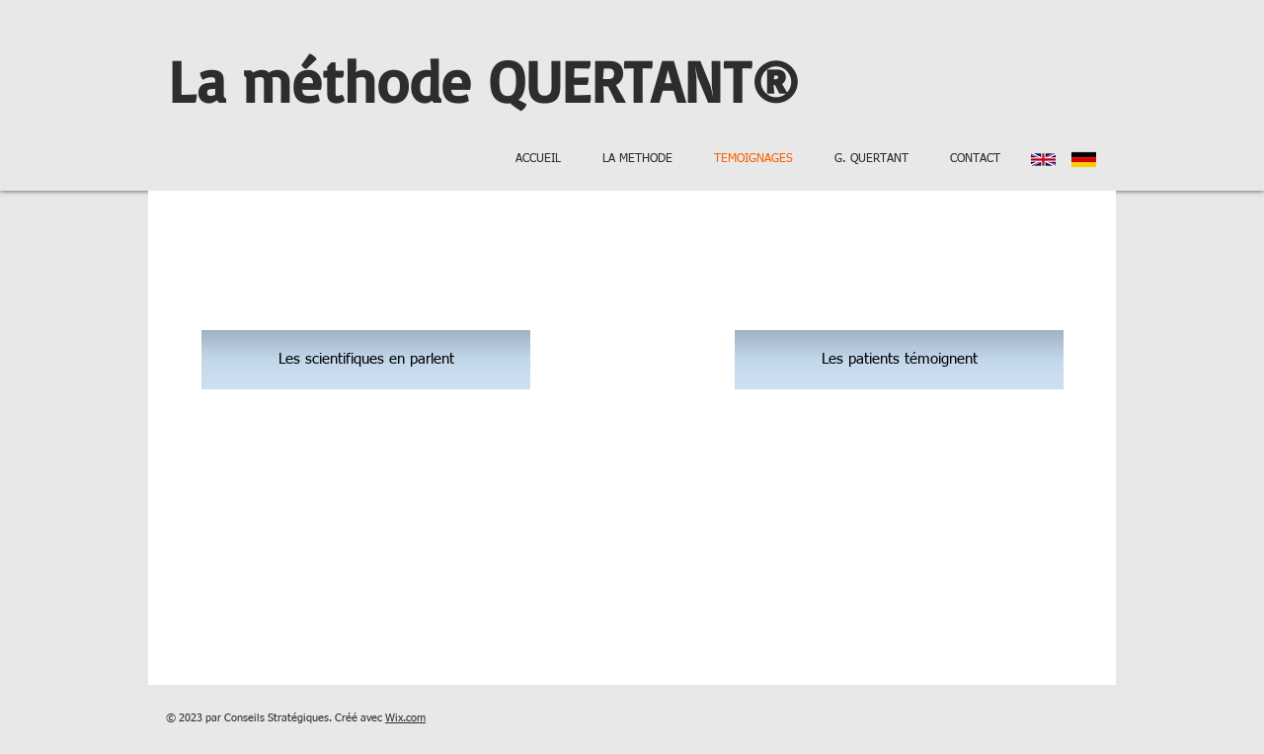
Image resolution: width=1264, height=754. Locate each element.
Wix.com (405, 717)
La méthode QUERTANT (459, 80)
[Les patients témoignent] (899, 359)
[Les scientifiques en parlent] (365, 359)
